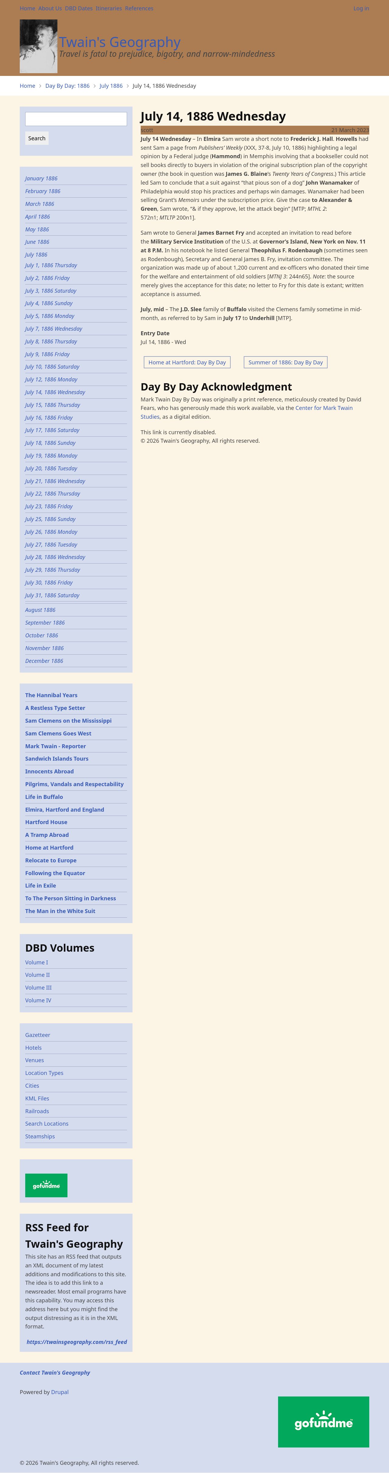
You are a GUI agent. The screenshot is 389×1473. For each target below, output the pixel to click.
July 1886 (111, 85)
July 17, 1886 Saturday (52, 430)
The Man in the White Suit (60, 911)
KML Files (37, 1098)
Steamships (40, 1136)
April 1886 (37, 216)
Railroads (37, 1111)
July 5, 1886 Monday (49, 315)
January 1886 (41, 178)
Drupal (60, 1392)
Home (27, 8)
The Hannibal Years (51, 695)
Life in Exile (40, 885)
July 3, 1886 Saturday (50, 290)
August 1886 (40, 609)
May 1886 (37, 229)
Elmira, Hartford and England (64, 809)
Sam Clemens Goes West (58, 733)
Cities (32, 1085)
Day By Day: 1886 (67, 85)
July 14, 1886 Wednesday (55, 392)
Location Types (44, 1072)
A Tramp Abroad (47, 834)
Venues (34, 1060)
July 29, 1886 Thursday (53, 569)
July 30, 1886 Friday (49, 582)
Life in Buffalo (44, 796)
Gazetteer (37, 1034)
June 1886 (37, 241)
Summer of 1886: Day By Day (286, 362)
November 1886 (44, 648)
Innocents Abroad (49, 771)
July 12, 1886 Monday (51, 379)
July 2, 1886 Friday (47, 277)
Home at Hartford (49, 847)
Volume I (36, 962)
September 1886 (45, 622)
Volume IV (38, 1000)
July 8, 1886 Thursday (51, 341)
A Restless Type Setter (55, 707)
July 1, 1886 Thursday (51, 265)
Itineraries (109, 8)
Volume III (38, 987)
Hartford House (46, 822)
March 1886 (39, 203)
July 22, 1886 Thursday (52, 493)
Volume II (37, 974)
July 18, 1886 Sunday (50, 442)
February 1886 (42, 191)
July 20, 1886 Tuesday (51, 468)
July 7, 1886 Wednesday (53, 328)
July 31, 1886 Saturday (52, 595)
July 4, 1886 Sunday (49, 303)
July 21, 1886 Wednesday (55, 481)
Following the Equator (55, 873)
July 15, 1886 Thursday (53, 404)
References (139, 8)
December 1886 (44, 660)
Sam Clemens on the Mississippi (68, 720)
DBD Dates (79, 8)
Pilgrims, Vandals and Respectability (74, 784)
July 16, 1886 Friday (49, 417)
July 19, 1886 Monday (51, 455)
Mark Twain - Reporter (55, 746)
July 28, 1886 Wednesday (55, 557)
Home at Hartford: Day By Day (187, 362)
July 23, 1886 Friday (49, 506)
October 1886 (41, 635)
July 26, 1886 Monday (51, 531)
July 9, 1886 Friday (47, 354)
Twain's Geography (120, 41)
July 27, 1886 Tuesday (51, 544)
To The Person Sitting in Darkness (70, 898)
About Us (50, 8)
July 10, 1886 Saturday (52, 366)
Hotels (33, 1047)
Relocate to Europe (51, 860)
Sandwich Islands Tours (56, 758)
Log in (361, 8)
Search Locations (47, 1123)
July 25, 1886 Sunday (50, 519)
